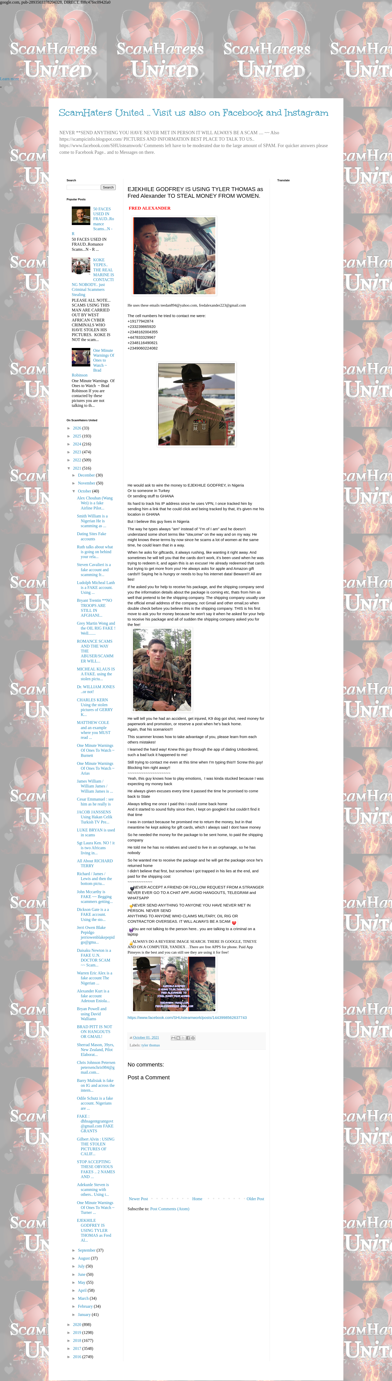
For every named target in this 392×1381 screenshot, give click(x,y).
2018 (77, 1340)
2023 (77, 452)
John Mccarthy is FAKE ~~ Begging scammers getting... (95, 897)
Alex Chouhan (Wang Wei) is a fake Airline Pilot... (95, 503)
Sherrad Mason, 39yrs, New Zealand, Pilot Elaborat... (95, 1050)
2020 (77, 1324)
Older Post (255, 1199)
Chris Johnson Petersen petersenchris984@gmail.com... (96, 1067)
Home (197, 1199)
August (84, 1258)
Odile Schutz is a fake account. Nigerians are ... (95, 1103)
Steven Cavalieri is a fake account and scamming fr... (94, 569)
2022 (77, 460)
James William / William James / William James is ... (95, 786)
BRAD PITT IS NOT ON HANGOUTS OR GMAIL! (94, 1032)
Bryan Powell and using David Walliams (91, 1014)
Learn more (9, 79)
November (87, 483)
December (87, 475)
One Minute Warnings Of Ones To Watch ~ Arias (95, 768)
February (86, 1306)
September (87, 1250)
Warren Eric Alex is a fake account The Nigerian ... (94, 978)
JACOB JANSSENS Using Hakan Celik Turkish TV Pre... (94, 817)
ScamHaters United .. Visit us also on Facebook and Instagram (193, 112)
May (82, 1282)
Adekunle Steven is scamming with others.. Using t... (93, 1189)
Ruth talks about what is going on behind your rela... (95, 552)
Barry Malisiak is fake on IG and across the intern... (96, 1085)
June (82, 1274)
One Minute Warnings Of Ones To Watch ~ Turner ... (95, 1207)
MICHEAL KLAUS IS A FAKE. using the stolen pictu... (96, 674)
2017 (77, 1348)
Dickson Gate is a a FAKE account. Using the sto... (93, 914)
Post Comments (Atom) (169, 1209)
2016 (77, 1357)
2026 (77, 428)
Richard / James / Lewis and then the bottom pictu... (94, 879)
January (85, 1314)
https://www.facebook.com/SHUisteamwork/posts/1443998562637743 (187, 1017)
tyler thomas (150, 1045)
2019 (77, 1332)
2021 (77, 468)
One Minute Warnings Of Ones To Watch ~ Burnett (95, 750)
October (85, 491)
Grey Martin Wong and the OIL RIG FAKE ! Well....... (96, 628)
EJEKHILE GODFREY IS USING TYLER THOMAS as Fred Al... (94, 1230)
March (84, 1298)
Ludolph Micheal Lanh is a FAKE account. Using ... (96, 587)
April (83, 1290)
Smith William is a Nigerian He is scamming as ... (92, 521)
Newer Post (138, 1199)
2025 (77, 436)
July (82, 1266)
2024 (77, 444)
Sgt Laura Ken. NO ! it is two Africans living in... (96, 848)
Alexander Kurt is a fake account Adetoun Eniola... (93, 996)
